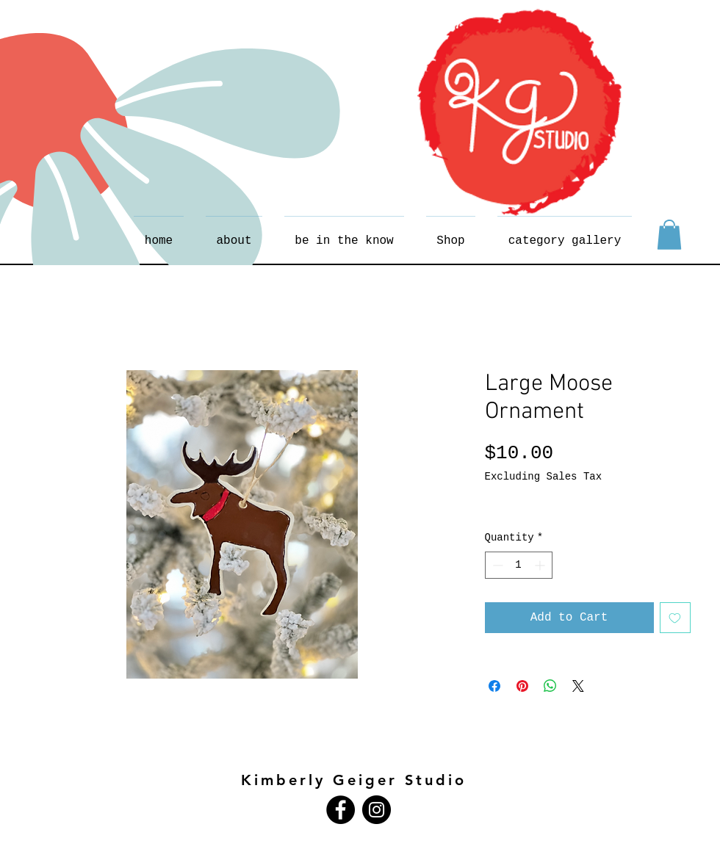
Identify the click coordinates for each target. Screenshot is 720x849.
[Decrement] (496, 565)
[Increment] (541, 565)
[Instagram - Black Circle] (376, 809)
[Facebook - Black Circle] (340, 809)
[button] (669, 235)
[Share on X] (578, 686)
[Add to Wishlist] (675, 617)
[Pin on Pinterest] (522, 686)
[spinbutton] (518, 565)
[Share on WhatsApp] (550, 686)
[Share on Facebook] (494, 686)
